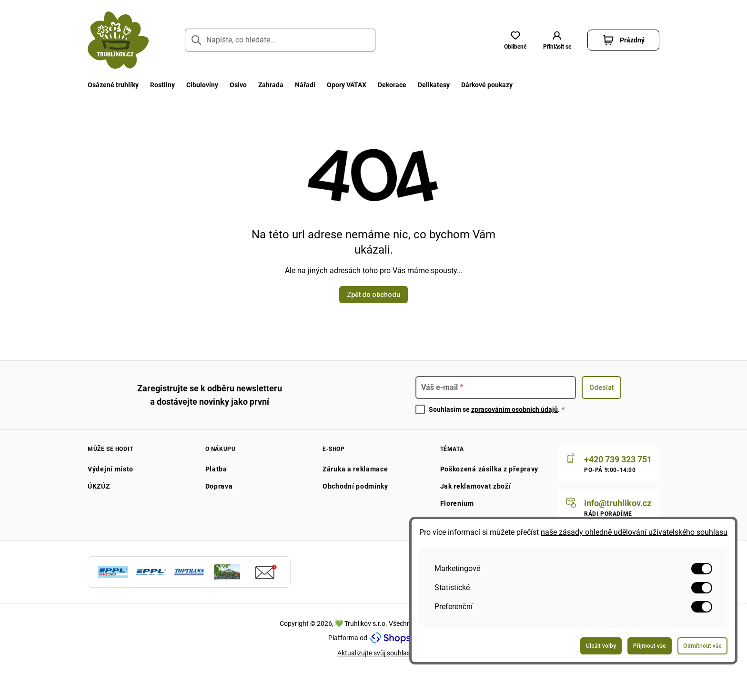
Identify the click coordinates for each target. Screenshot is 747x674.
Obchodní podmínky (355, 486)
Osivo (238, 85)
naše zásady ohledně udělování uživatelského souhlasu (634, 532)
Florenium (457, 503)
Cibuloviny (202, 85)
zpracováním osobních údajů (514, 409)
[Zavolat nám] (608, 463)
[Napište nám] (608, 507)
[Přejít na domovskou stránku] (118, 40)
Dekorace (392, 85)
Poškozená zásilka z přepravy (489, 469)
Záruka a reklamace (355, 469)
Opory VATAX (346, 85)
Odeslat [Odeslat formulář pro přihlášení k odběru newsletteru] (601, 387)
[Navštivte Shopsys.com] (394, 637)
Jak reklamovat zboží (475, 486)
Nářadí (305, 85)
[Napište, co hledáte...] (280, 40)
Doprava (219, 486)
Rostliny (162, 85)
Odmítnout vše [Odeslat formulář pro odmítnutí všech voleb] (702, 646)
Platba (216, 469)
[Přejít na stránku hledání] (196, 40)
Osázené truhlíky (113, 85)
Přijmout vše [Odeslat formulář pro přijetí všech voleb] (649, 646)
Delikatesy (434, 85)
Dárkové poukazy (487, 85)
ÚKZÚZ (99, 486)
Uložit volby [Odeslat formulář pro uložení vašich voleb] (601, 646)
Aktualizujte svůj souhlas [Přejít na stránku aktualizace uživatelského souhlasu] (373, 653)
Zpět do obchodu (373, 294)
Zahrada (270, 85)
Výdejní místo (110, 469)
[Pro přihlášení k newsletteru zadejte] (495, 387)
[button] (557, 40)
